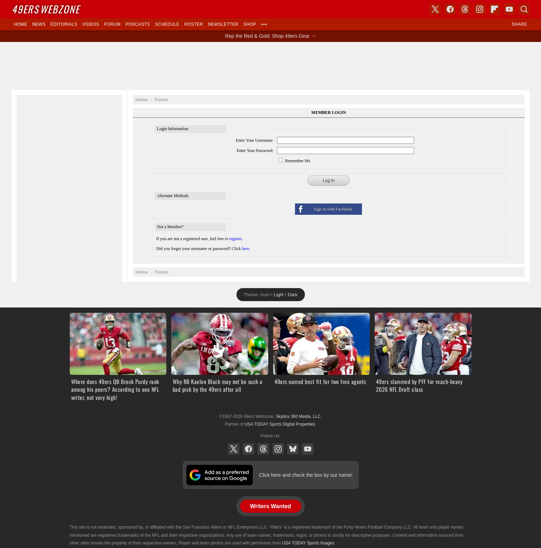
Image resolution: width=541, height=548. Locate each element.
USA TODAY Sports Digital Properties (280, 424)
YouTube (307, 449)
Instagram (278, 449)
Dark (292, 294)
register (235, 238)
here (245, 248)
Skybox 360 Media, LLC (298, 416)
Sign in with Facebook (333, 209)
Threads (263, 449)
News (38, 24)
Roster (193, 24)
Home (20, 24)
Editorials (63, 24)
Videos (90, 24)
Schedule (167, 24)
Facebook (248, 449)
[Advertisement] (270, 66)
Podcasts (137, 24)
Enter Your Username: (254, 140)
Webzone (46, 9)
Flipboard (494, 9)
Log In (328, 180)
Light (279, 294)
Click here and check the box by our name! (305, 475)
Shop (250, 24)
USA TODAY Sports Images (308, 543)
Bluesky (293, 449)
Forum (112, 24)
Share (519, 24)
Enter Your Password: (255, 150)
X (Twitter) (233, 449)
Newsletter (223, 24)
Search (524, 9)
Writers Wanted (270, 506)
